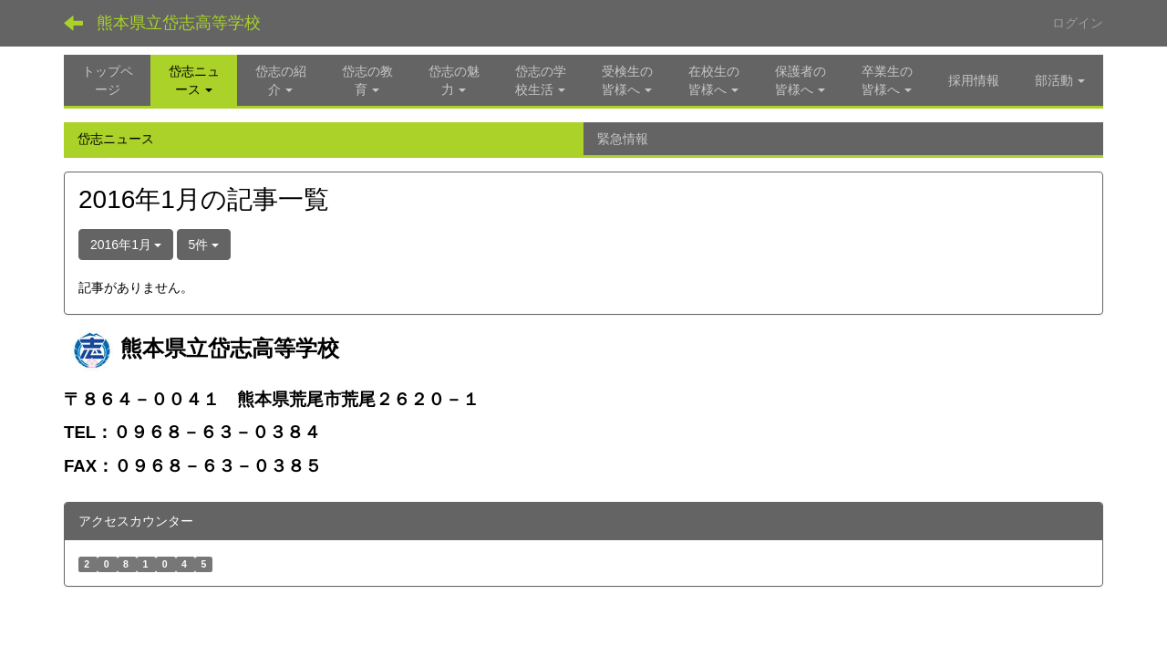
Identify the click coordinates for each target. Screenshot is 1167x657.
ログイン (1077, 23)
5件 (204, 244)
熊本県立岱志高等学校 (179, 23)
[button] (193, 80)
